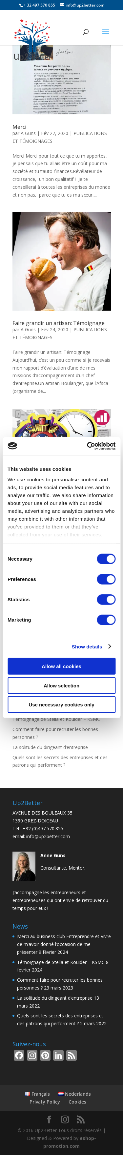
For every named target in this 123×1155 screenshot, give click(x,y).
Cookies (77, 1102)
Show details (87, 646)
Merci (19, 126)
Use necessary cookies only (61, 704)
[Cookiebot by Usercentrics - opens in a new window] (87, 446)
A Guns (28, 133)
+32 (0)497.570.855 (43, 828)
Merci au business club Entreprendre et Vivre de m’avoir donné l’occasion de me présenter (64, 944)
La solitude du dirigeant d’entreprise (50, 747)
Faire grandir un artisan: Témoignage (58, 323)
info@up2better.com (48, 836)
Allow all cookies (61, 666)
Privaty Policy (45, 1102)
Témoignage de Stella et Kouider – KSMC (56, 719)
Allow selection (61, 685)
